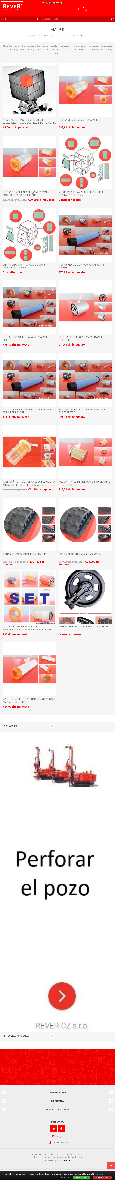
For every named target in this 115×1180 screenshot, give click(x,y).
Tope (34, 35)
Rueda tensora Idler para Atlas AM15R (84, 626)
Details (100, 1174)
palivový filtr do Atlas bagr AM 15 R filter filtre (82, 411)
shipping (78, 1157)
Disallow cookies (102, 1177)
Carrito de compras (84, 9)
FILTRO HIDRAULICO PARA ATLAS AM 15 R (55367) (82, 266)
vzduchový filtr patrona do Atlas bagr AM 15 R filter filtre (29, 700)
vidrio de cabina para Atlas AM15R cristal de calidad (81, 194)
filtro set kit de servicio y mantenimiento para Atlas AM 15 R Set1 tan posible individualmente (29, 629)
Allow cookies (81, 1177)
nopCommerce (63, 1160)
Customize (64, 1177)
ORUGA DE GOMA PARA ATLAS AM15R (24, 554)
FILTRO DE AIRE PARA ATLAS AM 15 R (79, 119)
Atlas (72, 35)
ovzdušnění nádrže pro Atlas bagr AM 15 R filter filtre (28, 411)
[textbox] (76, 19)
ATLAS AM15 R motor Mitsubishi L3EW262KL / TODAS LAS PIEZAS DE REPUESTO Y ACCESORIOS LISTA (29, 122)
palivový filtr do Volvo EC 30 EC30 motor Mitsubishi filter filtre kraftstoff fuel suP (29, 484)
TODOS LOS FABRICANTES (53, 35)
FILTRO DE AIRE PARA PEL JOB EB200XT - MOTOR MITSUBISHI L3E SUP (26, 194)
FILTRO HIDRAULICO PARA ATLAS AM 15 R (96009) (26, 338)
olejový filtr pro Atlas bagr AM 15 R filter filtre (82, 338)
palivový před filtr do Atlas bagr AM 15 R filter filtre (84, 483)
